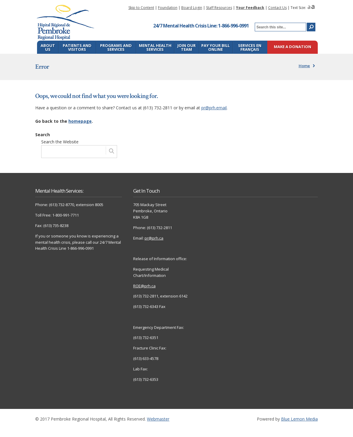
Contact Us (277, 7)
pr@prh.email (214, 108)
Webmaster (158, 419)
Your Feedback (250, 7)
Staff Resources (219, 7)
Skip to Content (141, 7)
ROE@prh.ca (144, 286)
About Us (48, 47)
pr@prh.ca (154, 238)
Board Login (191, 7)
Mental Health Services (155, 47)
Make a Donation (292, 47)
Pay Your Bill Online (215, 47)
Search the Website (60, 142)
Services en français (249, 47)
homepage (80, 121)
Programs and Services (116, 47)
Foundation (167, 7)
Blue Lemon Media (299, 419)
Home (304, 65)
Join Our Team (186, 47)
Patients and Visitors (77, 47)
